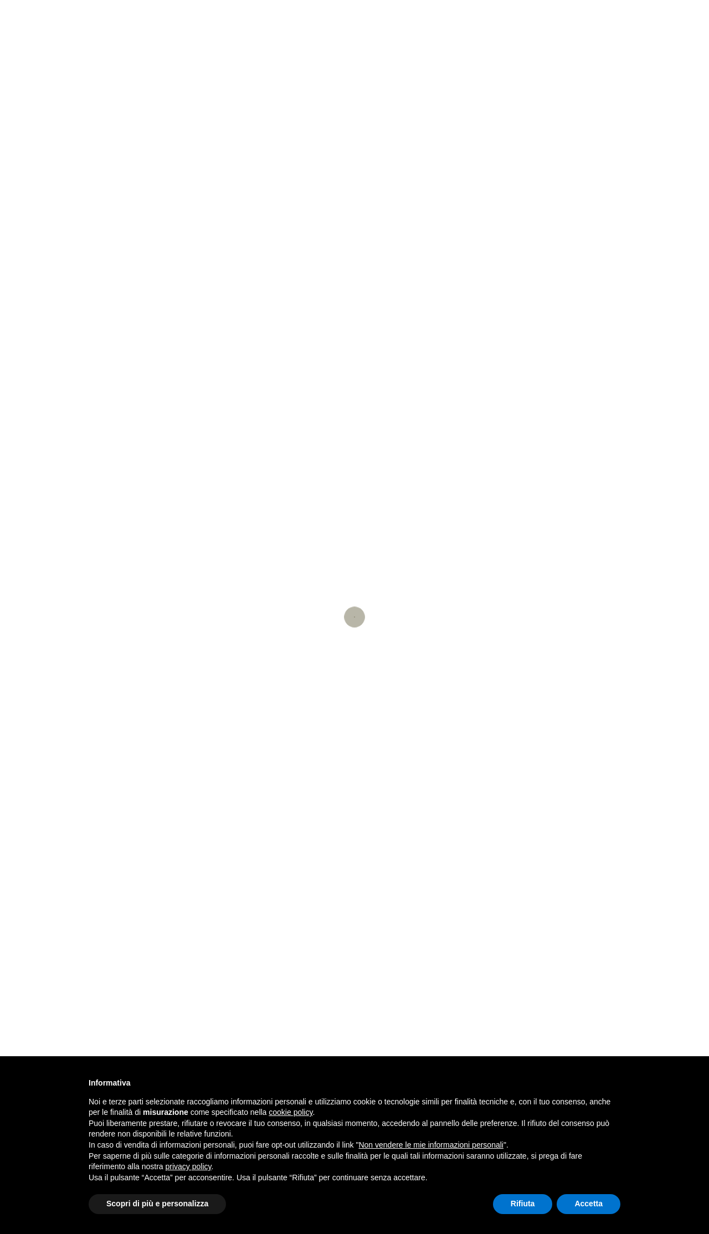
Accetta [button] (588, 1203)
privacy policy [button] (189, 1166)
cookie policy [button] (290, 1112)
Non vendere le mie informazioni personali (430, 1144)
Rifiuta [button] (523, 1203)
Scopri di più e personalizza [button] (157, 1203)
